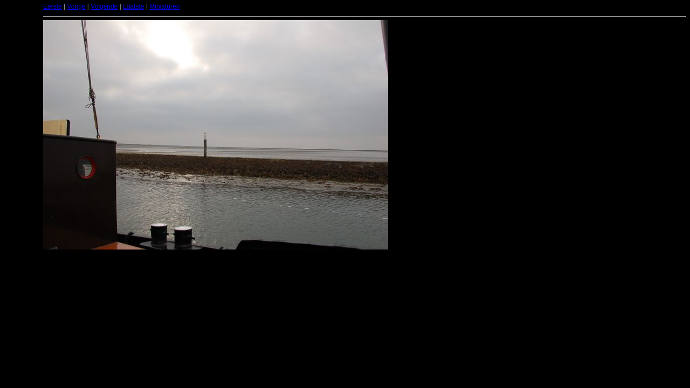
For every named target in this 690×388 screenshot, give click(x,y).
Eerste (52, 6)
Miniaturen (164, 6)
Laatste (133, 6)
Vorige (76, 6)
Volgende (104, 6)
